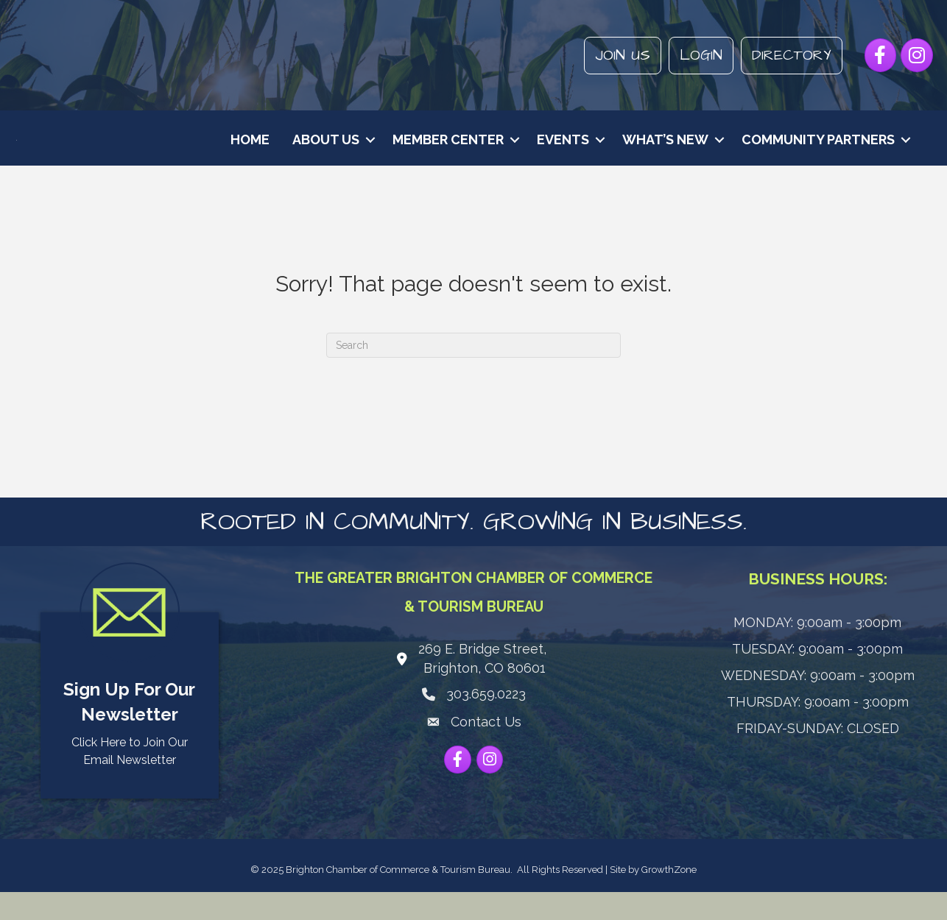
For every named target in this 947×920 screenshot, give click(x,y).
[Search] (473, 373)
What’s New (665, 153)
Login (701, 55)
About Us (325, 153)
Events (563, 153)
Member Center (448, 153)
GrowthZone (669, 897)
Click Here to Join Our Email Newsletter (129, 778)
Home (250, 153)
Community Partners (818, 153)
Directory (791, 55)
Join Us (622, 55)
